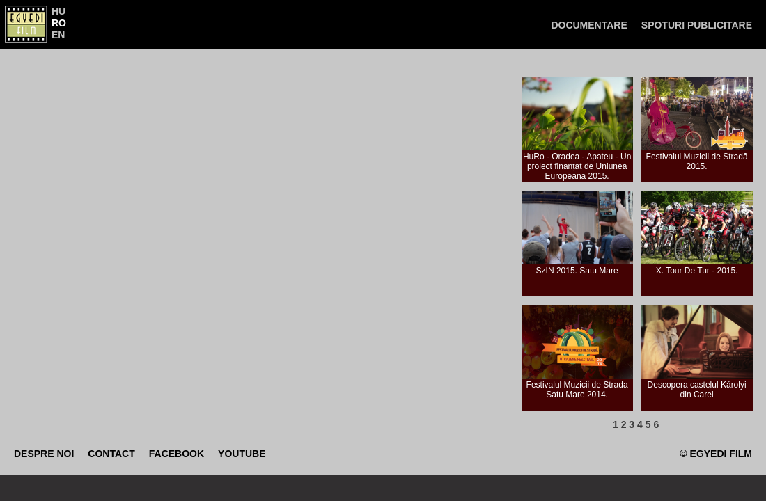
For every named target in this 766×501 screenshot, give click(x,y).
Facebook (176, 453)
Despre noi (44, 453)
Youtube (241, 453)
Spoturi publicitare (696, 25)
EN (58, 34)
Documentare (589, 25)
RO (59, 23)
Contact (111, 453)
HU (58, 11)
